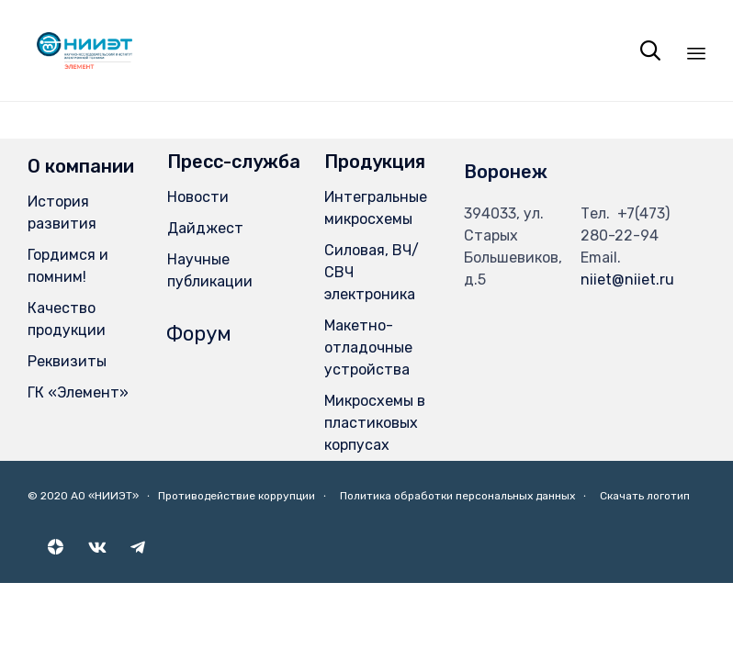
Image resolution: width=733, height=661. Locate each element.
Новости (198, 197)
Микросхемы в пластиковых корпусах (374, 423)
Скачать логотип (645, 495)
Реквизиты (67, 361)
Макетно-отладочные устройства (368, 347)
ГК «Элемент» (78, 392)
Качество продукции (67, 319)
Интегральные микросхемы (375, 208)
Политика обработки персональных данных (457, 495)
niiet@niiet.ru (627, 279)
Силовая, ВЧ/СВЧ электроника (371, 272)
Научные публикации (210, 270)
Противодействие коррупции (236, 495)
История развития (62, 212)
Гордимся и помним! (68, 266)
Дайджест (205, 228)
